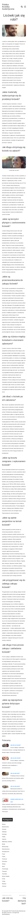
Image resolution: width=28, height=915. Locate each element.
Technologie (5, 869)
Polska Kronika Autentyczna (8, 6)
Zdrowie (4, 886)
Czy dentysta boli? (22, 901)
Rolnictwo (4, 861)
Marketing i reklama (7, 841)
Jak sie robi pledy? (15, 786)
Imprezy (4, 839)
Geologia (4, 834)
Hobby (3, 836)
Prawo (3, 856)
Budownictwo (5, 826)
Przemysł (4, 859)
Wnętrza (4, 883)
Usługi (3, 881)
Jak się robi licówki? (15, 758)
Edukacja (4, 831)
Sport (3, 866)
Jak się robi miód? (15, 773)
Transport (4, 871)
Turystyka (4, 873)
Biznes (4, 824)
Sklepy (4, 864)
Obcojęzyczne (5, 851)
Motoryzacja (5, 846)
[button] (22, 7)
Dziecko (4, 829)
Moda (3, 844)
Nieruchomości (6, 849)
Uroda (3, 878)
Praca (3, 854)
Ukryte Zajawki (5, 876)
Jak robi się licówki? (15, 745)
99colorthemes (6, 914)
